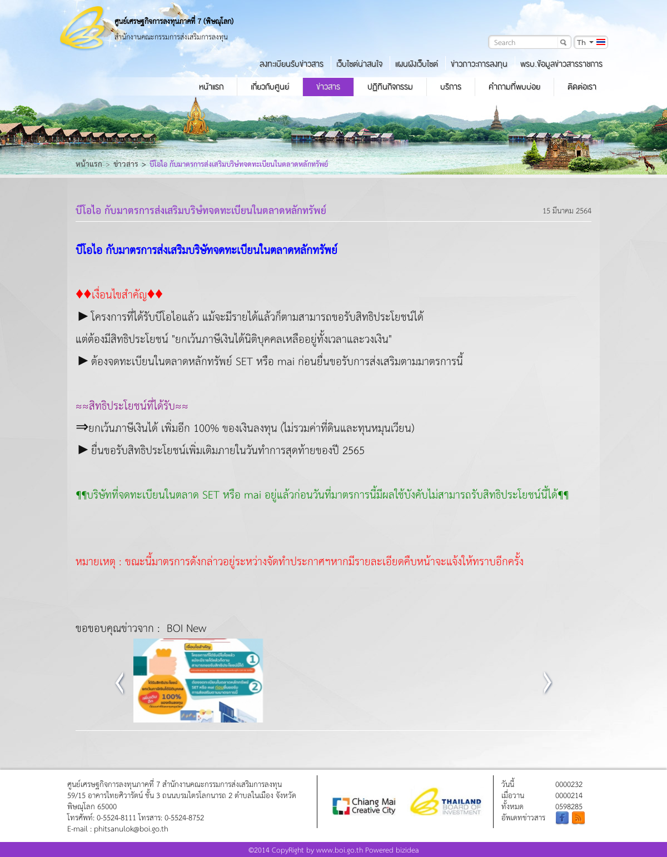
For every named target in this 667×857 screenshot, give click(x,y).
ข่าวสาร (328, 87)
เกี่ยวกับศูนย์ (270, 87)
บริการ (450, 87)
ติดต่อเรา (582, 87)
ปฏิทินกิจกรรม (390, 87)
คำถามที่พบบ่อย (514, 87)
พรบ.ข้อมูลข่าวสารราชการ (561, 64)
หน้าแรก (211, 87)
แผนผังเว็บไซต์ (416, 64)
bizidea (407, 849)
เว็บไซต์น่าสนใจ (359, 64)
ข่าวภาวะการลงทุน (479, 64)
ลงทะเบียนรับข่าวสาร (291, 64)
